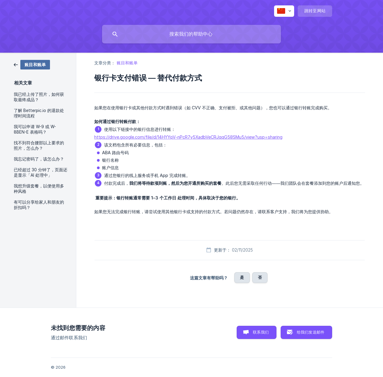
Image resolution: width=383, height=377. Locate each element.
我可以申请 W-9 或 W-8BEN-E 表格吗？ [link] (35, 129)
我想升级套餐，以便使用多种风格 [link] (39, 189)
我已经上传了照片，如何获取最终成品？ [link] (39, 97)
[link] (32, 64)
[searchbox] (191, 34)
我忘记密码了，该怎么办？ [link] (39, 159)
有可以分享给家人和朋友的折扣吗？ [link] (39, 205)
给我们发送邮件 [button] (310, 332)
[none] (284, 11)
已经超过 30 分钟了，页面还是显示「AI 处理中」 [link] (40, 172)
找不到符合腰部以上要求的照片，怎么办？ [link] (39, 145)
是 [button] (242, 277)
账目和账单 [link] (127, 62)
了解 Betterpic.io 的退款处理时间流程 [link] (39, 113)
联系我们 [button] (261, 332)
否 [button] (260, 277)
